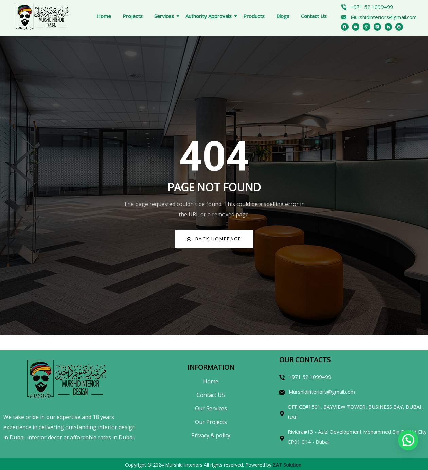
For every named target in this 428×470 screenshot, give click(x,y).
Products (254, 16)
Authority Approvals (209, 16)
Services (165, 16)
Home (103, 16)
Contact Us (314, 16)
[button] (408, 440)
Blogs (282, 16)
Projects (133, 16)
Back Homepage (214, 239)
